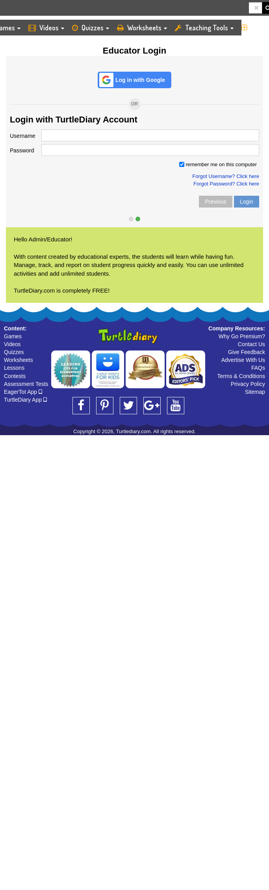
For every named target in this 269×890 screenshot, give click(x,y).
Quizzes (96, 28)
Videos (52, 28)
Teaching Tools (213, 28)
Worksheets (148, 28)
